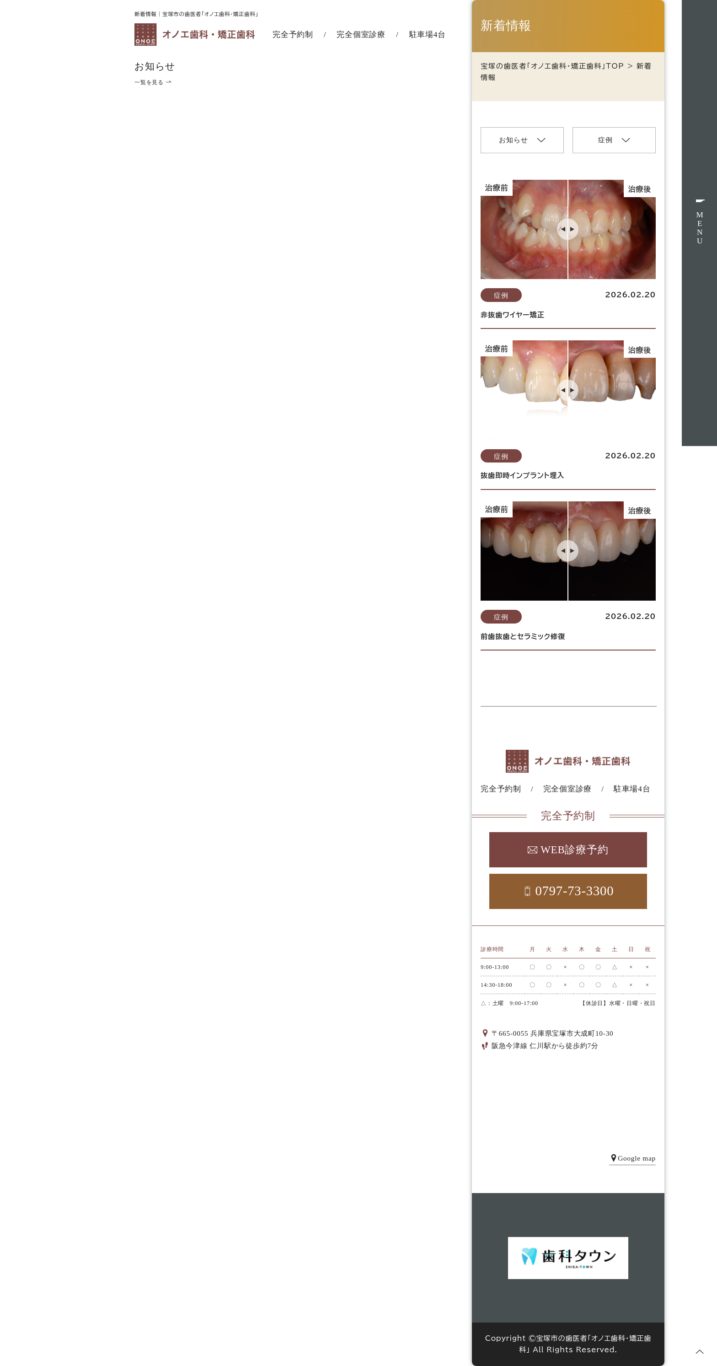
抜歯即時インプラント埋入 (522, 475)
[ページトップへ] (699, 1352)
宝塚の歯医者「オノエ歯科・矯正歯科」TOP (552, 66)
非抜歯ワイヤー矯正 (513, 315)
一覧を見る (152, 82)
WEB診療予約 (568, 849)
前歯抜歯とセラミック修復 (523, 636)
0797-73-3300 (568, 890)
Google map (632, 1158)
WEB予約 (699, 495)
